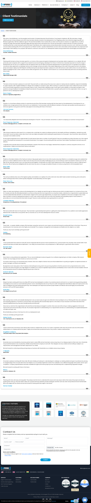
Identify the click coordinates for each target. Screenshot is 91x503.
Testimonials (33, 481)
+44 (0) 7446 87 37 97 (20, 472)
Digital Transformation (6, 479)
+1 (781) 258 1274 (7, 472)
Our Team (47, 481)
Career (72, 5)
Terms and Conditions (27, 453)
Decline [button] (66, 501)
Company (64, 5)
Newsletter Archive (49, 488)
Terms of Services (45, 496)
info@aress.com (60, 1)
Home (30, 5)
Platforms (44, 5)
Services (36, 5)
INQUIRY (89, 253)
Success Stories (54, 5)
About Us (47, 479)
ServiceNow (18, 481)
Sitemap (52, 496)
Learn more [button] (54, 501)
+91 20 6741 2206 (40, 472)
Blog (77, 5)
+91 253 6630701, (33, 472)
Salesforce (18, 479)
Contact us (47, 486)
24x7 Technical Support (6, 484)
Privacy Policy (8, 455)
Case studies (33, 479)
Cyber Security (4, 486)
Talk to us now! (8, 20)
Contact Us (86, 5)
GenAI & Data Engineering (7, 481)
